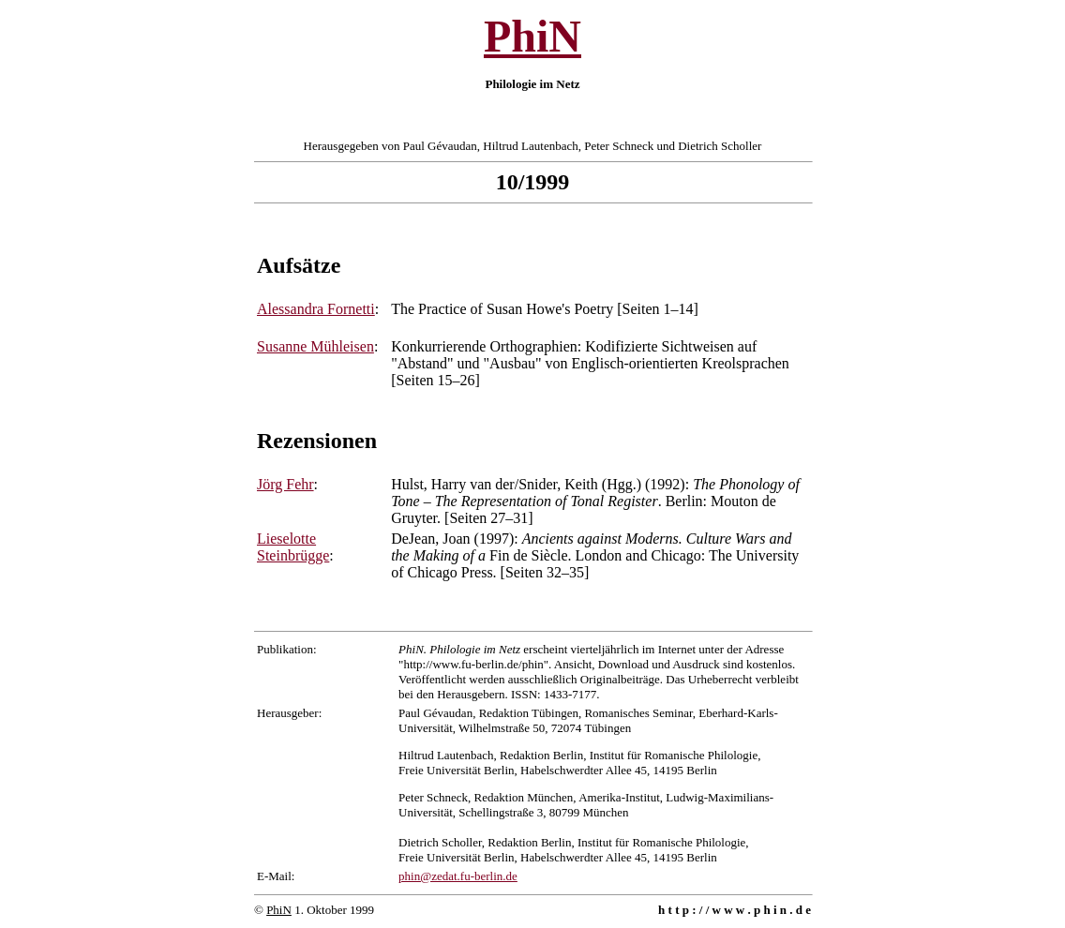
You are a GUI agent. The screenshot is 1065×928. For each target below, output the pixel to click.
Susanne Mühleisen (315, 346)
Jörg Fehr (285, 484)
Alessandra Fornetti (316, 309)
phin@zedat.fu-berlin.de (458, 876)
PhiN (532, 36)
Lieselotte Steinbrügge (293, 547)
